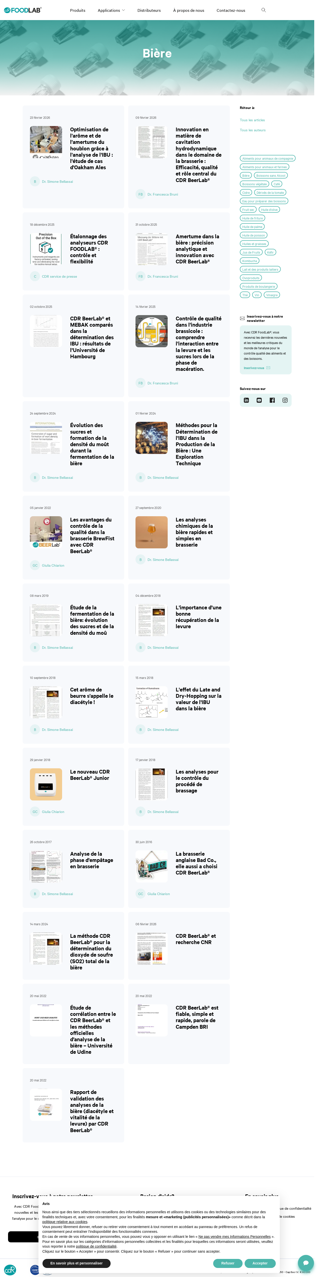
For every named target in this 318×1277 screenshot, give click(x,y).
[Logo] (23, 10)
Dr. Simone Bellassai (57, 181)
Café (277, 184)
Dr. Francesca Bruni (163, 194)
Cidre (246, 192)
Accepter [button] (260, 1263)
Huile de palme (252, 226)
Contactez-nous (231, 10)
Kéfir (270, 252)
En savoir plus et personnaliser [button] (77, 1263)
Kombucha (249, 260)
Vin (257, 295)
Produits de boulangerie (258, 286)
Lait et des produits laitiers (260, 269)
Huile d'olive (269, 209)
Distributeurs (149, 10)
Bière (245, 175)
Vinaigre (272, 295)
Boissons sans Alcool (270, 175)
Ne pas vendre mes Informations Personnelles (235, 1237)
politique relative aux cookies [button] (64, 1222)
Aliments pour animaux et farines (264, 166)
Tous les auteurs (253, 129)
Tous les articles (252, 119)
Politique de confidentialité (290, 1208)
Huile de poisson (253, 235)
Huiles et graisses (254, 243)
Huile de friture (252, 218)
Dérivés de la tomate (270, 192)
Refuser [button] (227, 1263)
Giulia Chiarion (53, 565)
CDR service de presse (59, 276)
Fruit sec (248, 209)
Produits (77, 10)
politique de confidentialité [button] (96, 1246)
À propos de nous (188, 10)
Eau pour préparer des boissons (264, 201)
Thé (245, 295)
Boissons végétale (254, 184)
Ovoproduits (250, 277)
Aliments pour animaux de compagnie (267, 158)
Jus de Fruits (251, 252)
